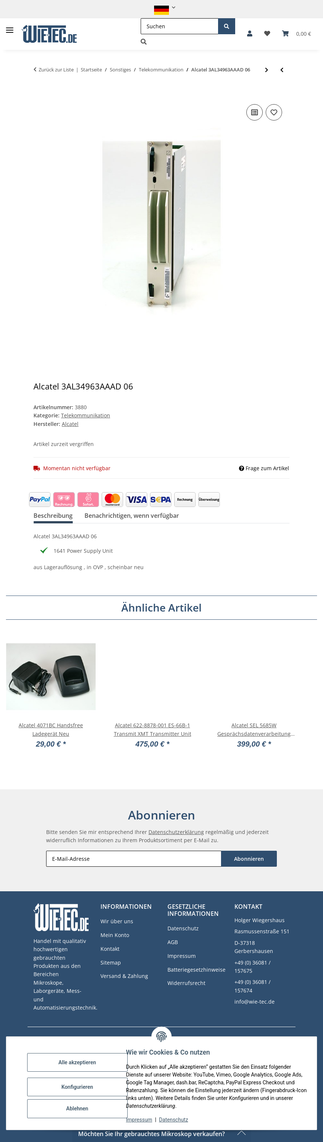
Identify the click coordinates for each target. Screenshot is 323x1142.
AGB (172, 942)
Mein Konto (114, 935)
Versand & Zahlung (124, 975)
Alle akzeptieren (81, 1062)
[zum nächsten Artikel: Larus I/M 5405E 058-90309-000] (266, 70)
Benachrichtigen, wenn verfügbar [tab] (131, 515)
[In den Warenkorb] (39, 91)
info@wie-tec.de (254, 1001)
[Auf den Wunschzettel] (274, 112)
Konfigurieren (81, 1087)
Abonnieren (249, 858)
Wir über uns (116, 921)
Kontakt (109, 948)
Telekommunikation (85, 415)
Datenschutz (178, 1120)
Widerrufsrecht (186, 983)
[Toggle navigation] (9, 27)
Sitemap (110, 962)
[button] (161, 8)
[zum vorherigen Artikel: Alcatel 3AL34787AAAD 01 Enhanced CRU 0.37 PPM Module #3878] (282, 70)
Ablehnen (82, 1108)
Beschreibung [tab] (53, 515)
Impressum (144, 1120)
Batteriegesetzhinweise (196, 969)
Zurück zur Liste (56, 69)
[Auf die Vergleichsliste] (254, 112)
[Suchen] (179, 26)
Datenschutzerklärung (176, 831)
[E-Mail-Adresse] (133, 859)
